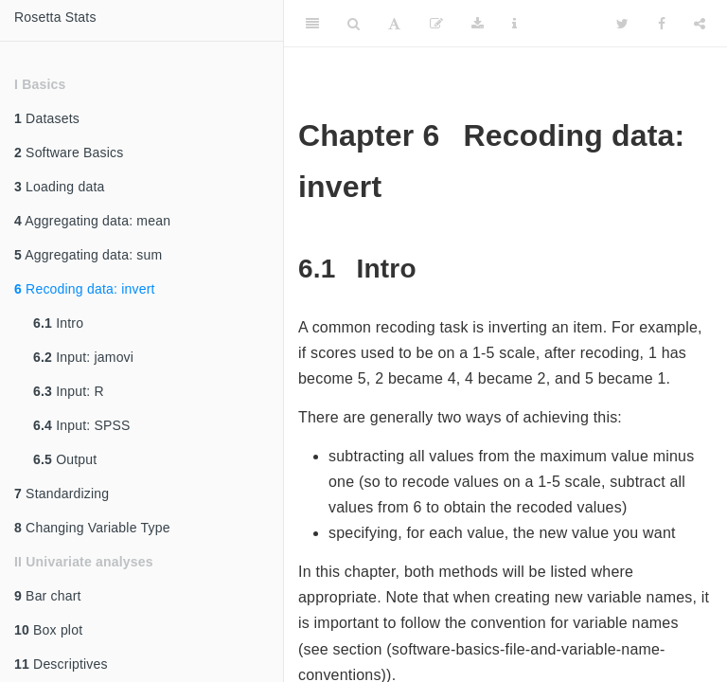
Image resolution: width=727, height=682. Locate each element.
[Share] (699, 23)
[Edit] (436, 23)
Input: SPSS (82, 425)
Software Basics (68, 152)
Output (65, 459)
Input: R (68, 391)
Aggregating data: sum (88, 254)
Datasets (47, 118)
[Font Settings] (394, 23)
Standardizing (61, 493)
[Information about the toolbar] (514, 23)
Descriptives (61, 664)
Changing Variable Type (92, 527)
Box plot (48, 629)
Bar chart (47, 595)
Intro (58, 323)
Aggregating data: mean (92, 220)
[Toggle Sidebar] (312, 23)
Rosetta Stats (55, 17)
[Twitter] (622, 23)
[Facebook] (662, 23)
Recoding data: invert (84, 288)
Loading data (59, 186)
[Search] (353, 23)
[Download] (477, 23)
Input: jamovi (83, 357)
